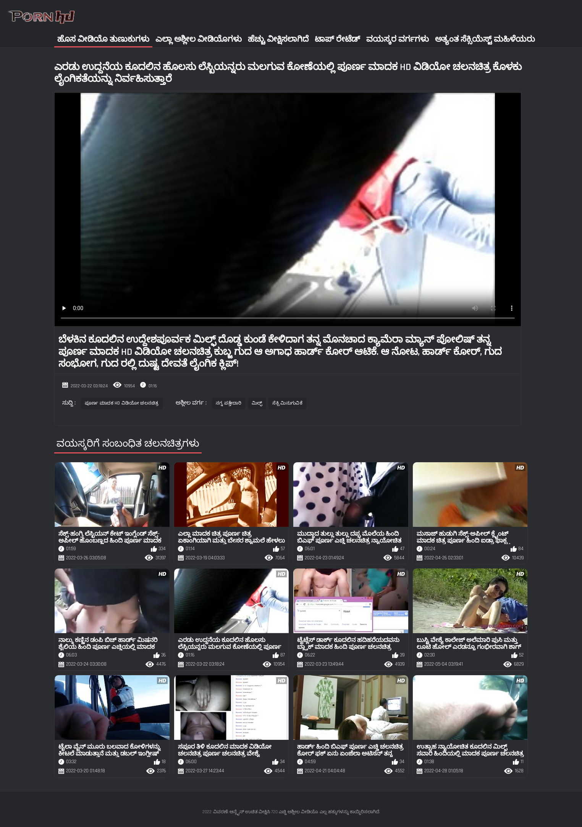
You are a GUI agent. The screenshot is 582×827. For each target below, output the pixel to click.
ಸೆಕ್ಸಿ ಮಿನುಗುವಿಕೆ (287, 403)
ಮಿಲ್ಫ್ (257, 403)
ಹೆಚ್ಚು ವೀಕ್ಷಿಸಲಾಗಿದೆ (278, 39)
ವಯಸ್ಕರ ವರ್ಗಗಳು (397, 39)
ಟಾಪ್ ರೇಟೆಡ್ (337, 39)
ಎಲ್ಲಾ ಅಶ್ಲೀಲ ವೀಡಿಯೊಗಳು (198, 39)
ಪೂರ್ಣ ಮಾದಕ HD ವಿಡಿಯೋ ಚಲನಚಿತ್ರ (122, 403)
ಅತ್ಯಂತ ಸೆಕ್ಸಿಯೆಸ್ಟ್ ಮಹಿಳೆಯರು (485, 39)
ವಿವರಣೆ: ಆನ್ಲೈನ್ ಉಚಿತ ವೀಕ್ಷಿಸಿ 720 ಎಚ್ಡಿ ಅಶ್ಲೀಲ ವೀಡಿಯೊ (265, 812)
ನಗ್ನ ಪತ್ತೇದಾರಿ (228, 403)
